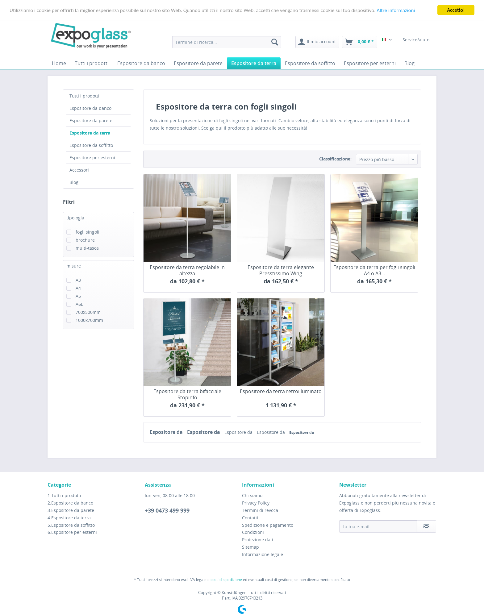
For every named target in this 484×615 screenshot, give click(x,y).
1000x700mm (89, 320)
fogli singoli (87, 232)
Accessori (79, 170)
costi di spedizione (226, 579)
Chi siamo (252, 495)
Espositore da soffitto (91, 145)
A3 (78, 280)
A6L (79, 304)
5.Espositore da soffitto (71, 525)
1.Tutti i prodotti (64, 495)
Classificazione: (335, 159)
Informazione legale (262, 554)
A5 (78, 296)
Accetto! (456, 10)
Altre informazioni (396, 10)
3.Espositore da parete (71, 510)
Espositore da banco (90, 108)
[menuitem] (226, 42)
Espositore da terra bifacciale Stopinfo (187, 394)
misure (73, 266)
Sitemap (250, 547)
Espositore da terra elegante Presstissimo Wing (281, 270)
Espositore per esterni (92, 157)
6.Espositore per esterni (72, 532)
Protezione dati (257, 539)
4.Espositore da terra (69, 518)
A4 (78, 288)
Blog (73, 182)
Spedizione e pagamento (267, 525)
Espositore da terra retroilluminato (281, 391)
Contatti (250, 518)
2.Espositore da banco (70, 503)
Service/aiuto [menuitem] (417, 40)
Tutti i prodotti (84, 96)
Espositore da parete (90, 120)
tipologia (75, 218)
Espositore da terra (89, 133)
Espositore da (167, 432)
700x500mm (88, 312)
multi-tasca (87, 248)
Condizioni (253, 532)
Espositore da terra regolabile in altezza (187, 270)
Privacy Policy (255, 503)
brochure (85, 240)
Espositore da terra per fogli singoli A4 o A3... (374, 270)
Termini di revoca (260, 510)
